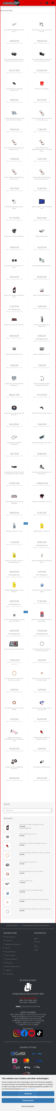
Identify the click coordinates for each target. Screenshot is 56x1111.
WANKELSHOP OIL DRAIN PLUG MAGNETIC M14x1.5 (42, 738)
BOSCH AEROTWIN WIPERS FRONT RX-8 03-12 (14, 30)
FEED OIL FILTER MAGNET (42, 88)
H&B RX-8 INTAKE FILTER (41, 236)
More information (28, 1106)
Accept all (28, 1094)
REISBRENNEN (33, 1019)
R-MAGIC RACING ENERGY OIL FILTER (42, 501)
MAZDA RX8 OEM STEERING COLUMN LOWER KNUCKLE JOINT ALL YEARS (14, 473)
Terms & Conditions (10, 955)
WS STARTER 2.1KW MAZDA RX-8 (41, 767)
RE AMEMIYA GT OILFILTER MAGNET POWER (41, 590)
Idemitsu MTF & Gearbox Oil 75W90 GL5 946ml (14, 296)
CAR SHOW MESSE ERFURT (33, 1014)
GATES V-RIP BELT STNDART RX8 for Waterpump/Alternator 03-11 (42, 178)
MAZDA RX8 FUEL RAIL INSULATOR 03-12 (42, 443)
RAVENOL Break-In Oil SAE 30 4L (42, 531)
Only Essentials (28, 1100)
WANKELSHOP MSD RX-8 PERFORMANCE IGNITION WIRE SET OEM (14, 739)
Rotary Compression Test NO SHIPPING (14, 649)
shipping (20, 925)
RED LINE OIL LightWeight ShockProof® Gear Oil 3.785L (42, 620)
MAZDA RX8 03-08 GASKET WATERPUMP (14, 443)
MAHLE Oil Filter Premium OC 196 (41, 354)
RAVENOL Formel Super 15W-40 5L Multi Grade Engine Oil (14, 561)
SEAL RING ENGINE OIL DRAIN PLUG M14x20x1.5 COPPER (14, 679)
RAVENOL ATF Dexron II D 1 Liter (14, 531)
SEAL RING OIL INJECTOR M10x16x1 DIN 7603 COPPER (41, 679)
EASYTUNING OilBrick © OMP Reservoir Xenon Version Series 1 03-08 (42, 60)
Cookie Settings (9, 974)
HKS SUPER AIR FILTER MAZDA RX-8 (41, 265)
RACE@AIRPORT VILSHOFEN (31, 1021)
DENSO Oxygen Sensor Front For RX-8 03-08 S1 (42, 30)
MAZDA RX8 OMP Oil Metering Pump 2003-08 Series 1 (41, 473)
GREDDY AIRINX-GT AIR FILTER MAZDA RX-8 (42, 207)
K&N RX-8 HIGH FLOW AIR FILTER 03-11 (14, 324)
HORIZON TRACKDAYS (33, 1016)
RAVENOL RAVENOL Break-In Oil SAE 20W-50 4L (14, 590)
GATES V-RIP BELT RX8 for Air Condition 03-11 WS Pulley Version (42, 119)
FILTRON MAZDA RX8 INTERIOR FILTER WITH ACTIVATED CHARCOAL (14, 119)
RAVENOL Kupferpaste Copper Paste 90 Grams (42, 561)
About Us (7, 948)
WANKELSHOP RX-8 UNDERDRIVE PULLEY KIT (14, 767)
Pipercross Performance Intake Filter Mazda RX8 (14, 502)
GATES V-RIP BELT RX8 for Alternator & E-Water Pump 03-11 (14, 148)
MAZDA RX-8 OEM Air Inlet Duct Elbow (42, 413)
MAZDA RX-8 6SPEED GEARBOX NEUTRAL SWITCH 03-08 (42, 384)
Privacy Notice (30, 1089)
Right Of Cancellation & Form (12, 966)
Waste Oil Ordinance (10, 937)
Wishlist (36, 950)
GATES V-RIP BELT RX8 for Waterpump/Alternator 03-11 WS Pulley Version (42, 149)
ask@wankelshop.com (30, 1006)
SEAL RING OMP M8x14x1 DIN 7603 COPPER (14, 708)
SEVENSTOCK (29, 1025)
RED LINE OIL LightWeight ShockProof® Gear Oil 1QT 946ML (14, 620)
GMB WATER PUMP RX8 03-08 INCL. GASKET (14, 207)
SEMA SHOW (31, 1023)
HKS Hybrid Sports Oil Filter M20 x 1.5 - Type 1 (14, 266)
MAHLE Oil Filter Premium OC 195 (14, 354)
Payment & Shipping (10, 951)
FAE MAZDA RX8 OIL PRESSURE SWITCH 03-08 (14, 89)
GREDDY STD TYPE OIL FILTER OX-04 (14, 236)
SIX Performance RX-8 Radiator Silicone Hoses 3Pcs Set (42, 708)
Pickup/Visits (8, 940)
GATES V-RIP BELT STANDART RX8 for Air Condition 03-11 (14, 178)
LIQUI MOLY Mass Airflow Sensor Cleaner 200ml (41, 325)
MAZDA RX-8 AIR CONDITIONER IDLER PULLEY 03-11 (14, 414)
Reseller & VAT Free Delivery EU (13, 944)
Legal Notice (8, 970)
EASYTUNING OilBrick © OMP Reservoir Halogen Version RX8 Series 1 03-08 (14, 60)
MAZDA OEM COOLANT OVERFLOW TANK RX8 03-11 (14, 384)
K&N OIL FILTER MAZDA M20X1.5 (41, 295)
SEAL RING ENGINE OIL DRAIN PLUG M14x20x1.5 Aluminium (41, 649)
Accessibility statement (11, 959)
